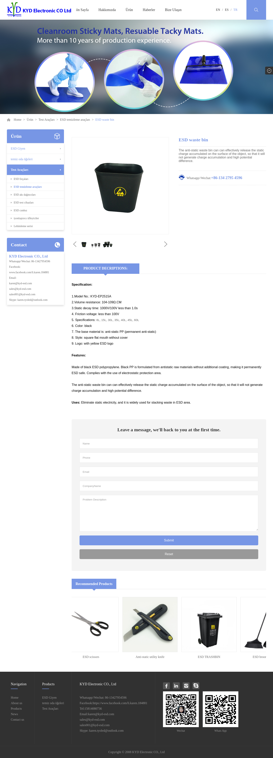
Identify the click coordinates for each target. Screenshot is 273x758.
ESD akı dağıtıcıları (25, 194)
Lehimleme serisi (23, 226)
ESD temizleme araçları (75, 119)
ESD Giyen (18, 148)
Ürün (129, 10)
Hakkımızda (107, 10)
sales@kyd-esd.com (20, 288)
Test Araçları (47, 119)
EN (218, 9)
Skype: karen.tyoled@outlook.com (28, 299)
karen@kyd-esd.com (20, 283)
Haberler (149, 10)
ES (227, 9)
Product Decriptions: (105, 268)
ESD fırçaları (21, 179)
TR (235, 9)
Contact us (17, 719)
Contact (19, 244)
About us (16, 703)
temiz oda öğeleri (22, 159)
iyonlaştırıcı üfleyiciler (26, 218)
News (14, 714)
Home (17, 119)
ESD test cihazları (24, 202)
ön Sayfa (82, 10)
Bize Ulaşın (173, 10)
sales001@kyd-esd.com (22, 294)
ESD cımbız (20, 210)
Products (16, 708)
